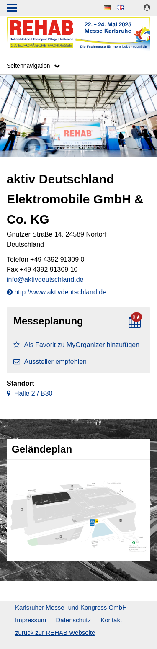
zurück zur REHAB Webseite (55, 632)
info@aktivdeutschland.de (45, 279)
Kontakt (111, 619)
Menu (12, 9)
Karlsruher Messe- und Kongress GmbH (71, 607)
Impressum (30, 619)
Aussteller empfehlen (50, 361)
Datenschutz (73, 619)
